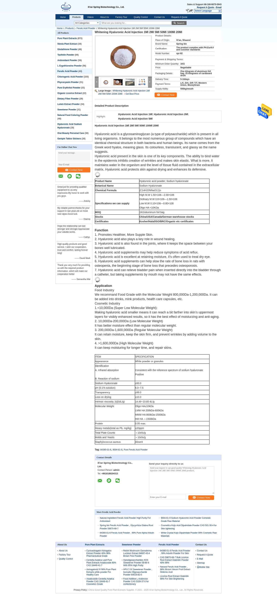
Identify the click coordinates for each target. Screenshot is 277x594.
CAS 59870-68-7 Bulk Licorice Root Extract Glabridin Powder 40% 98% (174, 560)
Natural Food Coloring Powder (72, 115)
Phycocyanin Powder (68, 82)
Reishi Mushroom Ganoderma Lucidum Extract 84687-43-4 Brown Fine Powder (137, 553)
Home (63, 17)
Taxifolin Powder (65, 55)
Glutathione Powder (67, 49)
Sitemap (201, 563)
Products (76, 17)
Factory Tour (121, 17)
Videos (90, 17)
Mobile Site (203, 567)
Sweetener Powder (66, 109)
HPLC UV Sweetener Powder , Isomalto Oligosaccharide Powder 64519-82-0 (137, 572)
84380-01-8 (105, 449)
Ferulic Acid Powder (85, 28)
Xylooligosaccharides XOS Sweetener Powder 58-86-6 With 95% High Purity (136, 563)
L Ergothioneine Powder (69, 66)
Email (219, 7)
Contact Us (159, 17)
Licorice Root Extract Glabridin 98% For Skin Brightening (174, 577)
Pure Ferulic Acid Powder (136, 449)
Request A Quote (205, 7)
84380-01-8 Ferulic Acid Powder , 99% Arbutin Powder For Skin (175, 552)
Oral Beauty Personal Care (70, 133)
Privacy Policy (80, 590)
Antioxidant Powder (67, 60)
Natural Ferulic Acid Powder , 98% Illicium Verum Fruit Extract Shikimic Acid (175, 569)
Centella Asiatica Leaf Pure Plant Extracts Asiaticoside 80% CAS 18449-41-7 (101, 563)
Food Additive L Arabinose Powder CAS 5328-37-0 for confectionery (136, 581)
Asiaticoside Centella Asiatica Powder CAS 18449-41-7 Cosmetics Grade (100, 581)
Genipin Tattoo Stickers (69, 138)
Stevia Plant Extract (67, 44)
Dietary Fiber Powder (68, 98)
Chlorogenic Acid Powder (70, 77)
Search (180, 23)
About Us (104, 17)
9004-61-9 (117, 449)
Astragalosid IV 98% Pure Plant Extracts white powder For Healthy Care (101, 572)
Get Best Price (132, 94)
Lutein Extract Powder (68, 104)
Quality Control (141, 17)
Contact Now (73, 170)
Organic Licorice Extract (69, 93)
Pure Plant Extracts (67, 38)
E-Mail (200, 559)
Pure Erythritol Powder (68, 87)
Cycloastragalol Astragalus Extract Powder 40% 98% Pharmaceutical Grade (98, 553)
